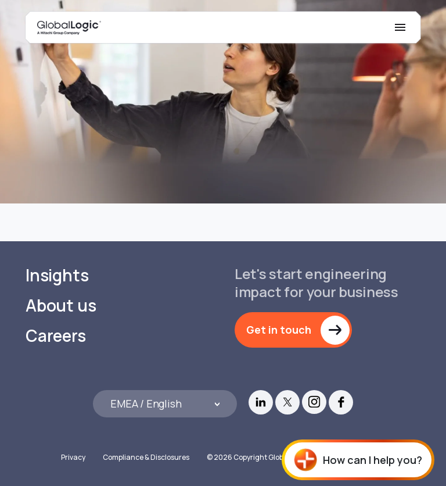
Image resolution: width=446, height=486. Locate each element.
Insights (57, 275)
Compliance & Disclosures (146, 457)
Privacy (73, 457)
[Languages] (165, 403)
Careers (56, 335)
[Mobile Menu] (400, 27)
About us (61, 305)
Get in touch (278, 330)
